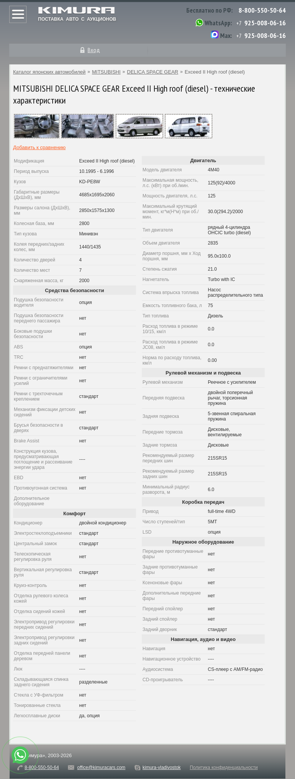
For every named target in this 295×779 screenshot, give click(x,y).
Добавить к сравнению (39, 147)
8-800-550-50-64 (262, 10)
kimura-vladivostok (162, 767)
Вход (94, 50)
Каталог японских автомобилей (49, 72)
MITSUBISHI (106, 72)
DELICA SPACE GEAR (152, 72)
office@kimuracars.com (101, 767)
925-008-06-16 (265, 22)
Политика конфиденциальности (224, 767)
